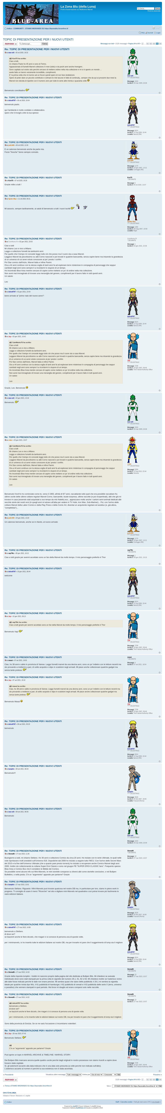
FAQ (143, 33)
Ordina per (92, 1074)
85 (160, 43)
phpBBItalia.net (81, 1108)
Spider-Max (12, 199)
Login (158, 33)
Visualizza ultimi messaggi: (63, 1074)
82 (151, 43)
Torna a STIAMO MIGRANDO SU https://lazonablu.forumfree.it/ (28, 1086)
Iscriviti (150, 33)
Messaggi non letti (107, 43)
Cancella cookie (126, 1102)
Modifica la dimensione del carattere (158, 28)
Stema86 (11, 854)
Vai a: (109, 1086)
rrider (10, 440)
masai (10, 660)
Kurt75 (10, 180)
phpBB (75, 1106)
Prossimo (156, 1075)
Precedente (9, 1075)
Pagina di (134, 43)
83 (154, 43)
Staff (117, 1102)
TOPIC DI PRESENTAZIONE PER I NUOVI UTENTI (38, 39)
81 (147, 43)
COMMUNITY (18, 28)
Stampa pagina (153, 28)
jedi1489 (11, 145)
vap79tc (11, 553)
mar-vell (11, 52)
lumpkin (11, 769)
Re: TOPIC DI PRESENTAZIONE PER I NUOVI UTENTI (37, 49)
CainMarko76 (13, 241)
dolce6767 (12, 100)
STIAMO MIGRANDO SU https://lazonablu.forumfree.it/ (46, 28)
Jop (9, 336)
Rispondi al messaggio (10, 44)
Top (159, 93)
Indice (9, 28)
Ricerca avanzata (154, 11)
